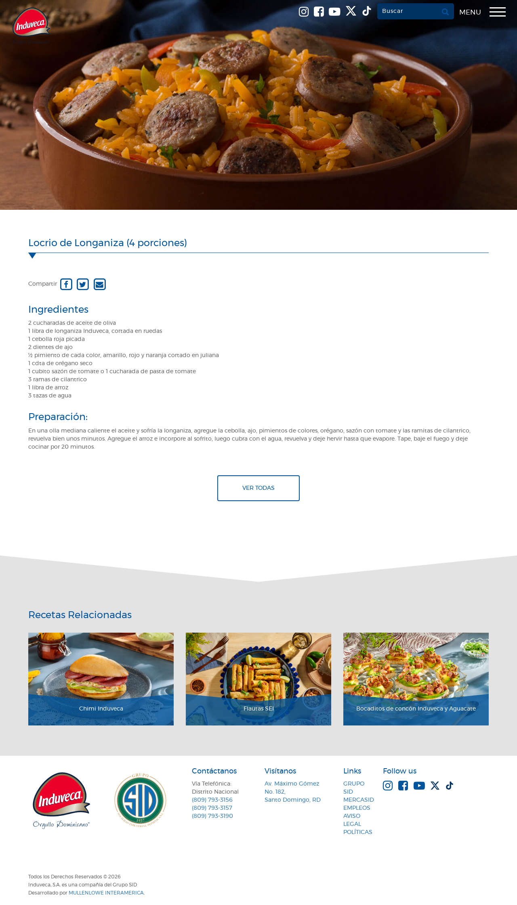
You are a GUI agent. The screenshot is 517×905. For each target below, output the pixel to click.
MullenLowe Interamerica (106, 892)
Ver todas (258, 488)
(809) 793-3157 (212, 808)
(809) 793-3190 (212, 816)
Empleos (356, 808)
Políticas (357, 832)
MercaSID (358, 800)
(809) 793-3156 (212, 800)
